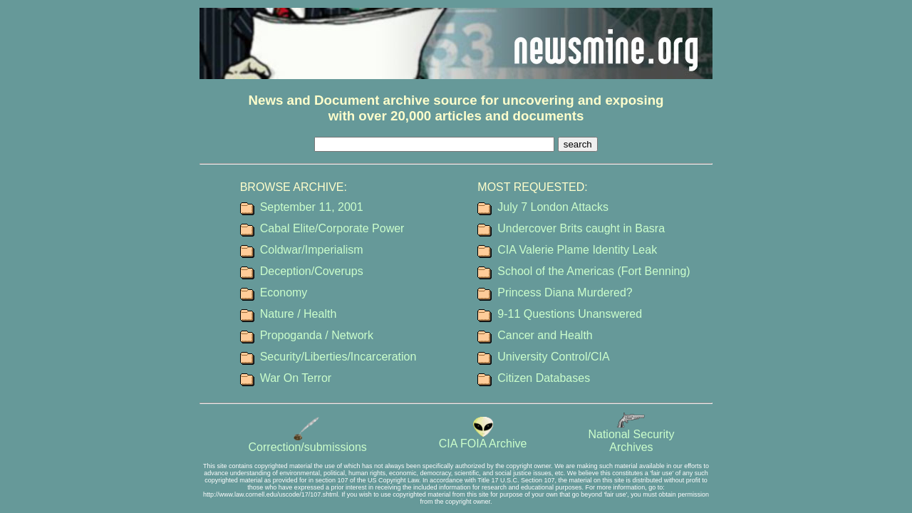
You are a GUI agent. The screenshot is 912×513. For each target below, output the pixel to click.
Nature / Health (298, 314)
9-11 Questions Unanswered (569, 314)
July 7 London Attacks (552, 207)
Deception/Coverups (311, 271)
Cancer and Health (544, 335)
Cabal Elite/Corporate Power (332, 228)
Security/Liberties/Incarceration (338, 357)
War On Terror (295, 378)
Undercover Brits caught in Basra (581, 228)
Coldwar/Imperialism (311, 250)
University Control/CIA (553, 357)
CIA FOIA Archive (483, 439)
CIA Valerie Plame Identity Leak (577, 250)
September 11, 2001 (311, 207)
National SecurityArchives (631, 435)
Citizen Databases (543, 378)
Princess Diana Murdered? (564, 292)
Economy (284, 292)
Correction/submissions (308, 442)
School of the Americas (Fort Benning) (593, 271)
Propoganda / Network (316, 335)
